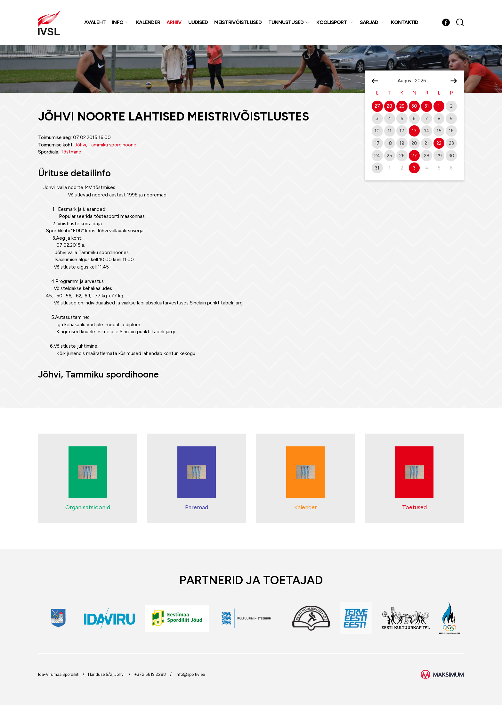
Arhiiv (174, 22)
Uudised (198, 22)
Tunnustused (286, 22)
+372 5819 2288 (150, 674)
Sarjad (369, 22)
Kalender (148, 22)
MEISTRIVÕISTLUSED (238, 22)
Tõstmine (71, 152)
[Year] (423, 81)
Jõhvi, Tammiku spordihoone (105, 145)
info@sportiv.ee (190, 674)
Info (117, 22)
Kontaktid (404, 22)
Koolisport (331, 22)
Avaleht (95, 22)
